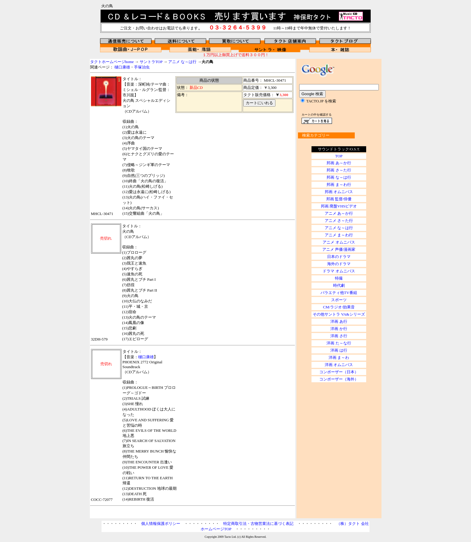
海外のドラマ (339, 264)
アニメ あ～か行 (339, 213)
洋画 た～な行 (339, 343)
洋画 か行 (338, 328)
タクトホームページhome (112, 61)
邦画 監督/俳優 (339, 199)
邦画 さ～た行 (339, 170)
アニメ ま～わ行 (339, 235)
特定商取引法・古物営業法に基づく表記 (258, 523)
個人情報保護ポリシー (160, 523)
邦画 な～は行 (339, 177)
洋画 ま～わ (339, 357)
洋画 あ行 (338, 321)
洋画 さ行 (338, 336)
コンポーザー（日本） (338, 372)
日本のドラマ (339, 256)
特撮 (339, 278)
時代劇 (339, 285)
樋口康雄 (122, 67)
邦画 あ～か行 (339, 163)
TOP (338, 156)
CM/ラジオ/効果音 (338, 307)
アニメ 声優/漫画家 (339, 249)
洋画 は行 (338, 350)
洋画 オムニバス (339, 364)
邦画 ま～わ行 (339, 184)
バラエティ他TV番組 (339, 292)
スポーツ (339, 300)
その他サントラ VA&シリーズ (339, 314)
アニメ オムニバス (339, 242)
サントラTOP (151, 61)
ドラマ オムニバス (339, 271)
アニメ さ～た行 (339, 220)
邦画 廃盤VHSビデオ (339, 206)
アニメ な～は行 (182, 61)
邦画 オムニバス (339, 191)
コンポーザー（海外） (338, 379)
